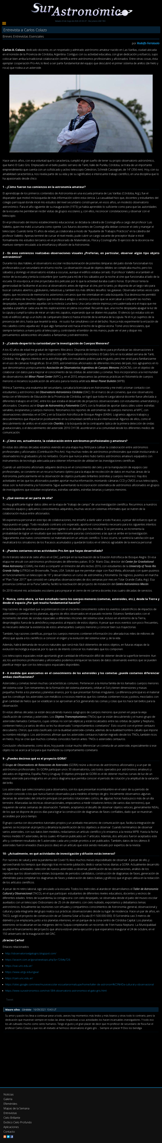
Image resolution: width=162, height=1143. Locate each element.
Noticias (8, 1094)
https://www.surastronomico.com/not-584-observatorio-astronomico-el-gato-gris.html (56, 990)
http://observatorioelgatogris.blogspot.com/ (30, 953)
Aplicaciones (11, 1127)
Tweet (9, 999)
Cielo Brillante (11, 1118)
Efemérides (10, 1104)
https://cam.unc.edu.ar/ (19, 978)
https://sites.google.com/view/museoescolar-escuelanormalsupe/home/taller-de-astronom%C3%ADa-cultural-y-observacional (79, 984)
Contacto (9, 1132)
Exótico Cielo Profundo (17, 1122)
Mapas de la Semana (16, 1108)
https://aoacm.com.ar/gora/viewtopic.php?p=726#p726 (37, 959)
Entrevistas (10, 1113)
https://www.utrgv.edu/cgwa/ (22, 972)
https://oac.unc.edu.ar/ (18, 965)
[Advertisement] (81, 1058)
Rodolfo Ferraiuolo (148, 43)
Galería (7, 1099)
